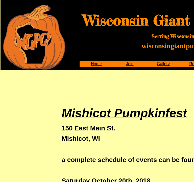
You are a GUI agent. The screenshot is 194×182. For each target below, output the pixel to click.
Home (96, 64)
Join (129, 64)
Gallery (163, 64)
